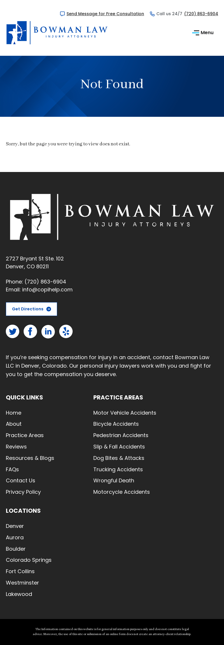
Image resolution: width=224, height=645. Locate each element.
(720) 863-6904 (201, 14)
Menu (203, 32)
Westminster (22, 582)
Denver (15, 526)
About (14, 423)
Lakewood (19, 594)
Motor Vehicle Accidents (124, 412)
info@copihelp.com (47, 289)
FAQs (12, 469)
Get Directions (27, 309)
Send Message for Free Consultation (105, 14)
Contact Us (20, 480)
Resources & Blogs (30, 458)
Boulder (16, 548)
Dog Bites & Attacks (118, 458)
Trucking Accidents (118, 469)
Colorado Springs (29, 560)
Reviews (16, 446)
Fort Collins (20, 571)
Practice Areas (25, 435)
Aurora (15, 537)
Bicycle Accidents (116, 423)
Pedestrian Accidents (120, 435)
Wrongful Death (113, 480)
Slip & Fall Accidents (119, 446)
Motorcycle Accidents (121, 492)
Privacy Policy (23, 492)
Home (13, 412)
